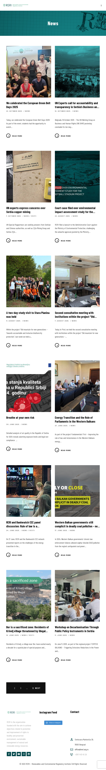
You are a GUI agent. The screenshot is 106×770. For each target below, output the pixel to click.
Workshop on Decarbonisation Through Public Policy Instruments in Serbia (77, 629)
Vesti (33, 216)
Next (37, 688)
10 (33, 687)
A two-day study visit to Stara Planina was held (27, 314)
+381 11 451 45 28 (81, 754)
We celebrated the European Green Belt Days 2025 (28, 105)
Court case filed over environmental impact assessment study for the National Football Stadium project (75, 210)
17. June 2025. (61, 530)
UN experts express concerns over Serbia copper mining (25, 210)
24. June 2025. (13, 530)
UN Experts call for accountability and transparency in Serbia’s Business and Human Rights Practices (76, 105)
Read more (17, 136)
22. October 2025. (14, 111)
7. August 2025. (62, 321)
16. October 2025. (63, 111)
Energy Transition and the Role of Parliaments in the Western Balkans (75, 419)
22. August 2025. (63, 216)
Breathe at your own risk (20, 417)
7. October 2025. (14, 216)
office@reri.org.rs (81, 749)
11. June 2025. (61, 635)
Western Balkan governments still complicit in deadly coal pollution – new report (77, 524)
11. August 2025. (14, 321)
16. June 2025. (13, 635)
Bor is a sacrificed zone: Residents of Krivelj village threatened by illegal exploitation (27, 629)
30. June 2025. (13, 424)
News (27, 111)
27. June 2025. (62, 425)
